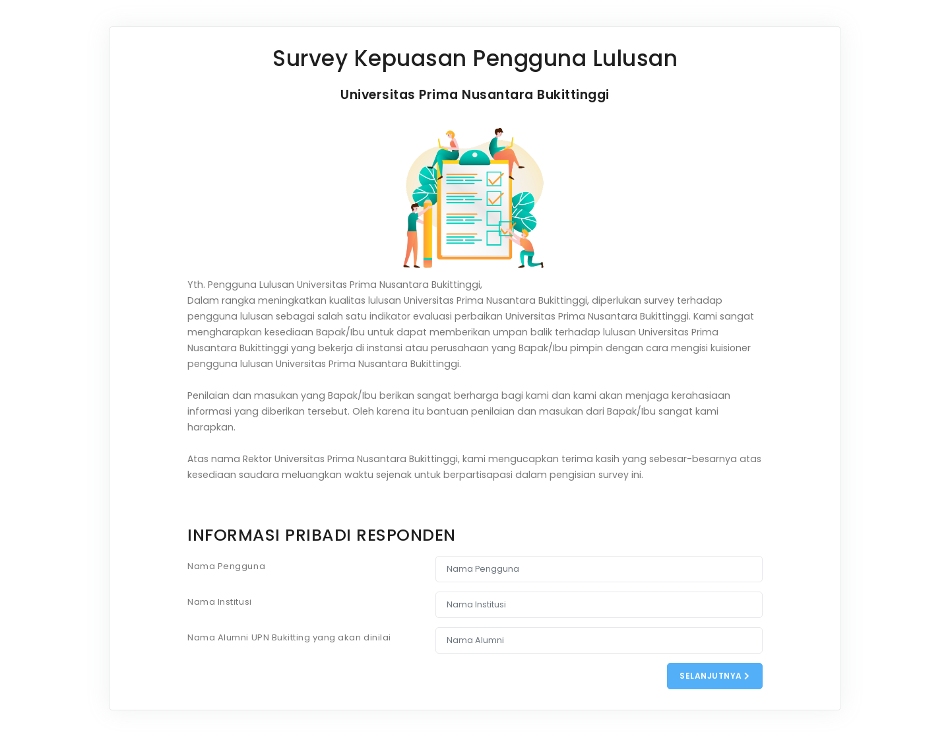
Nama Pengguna (226, 566)
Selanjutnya (715, 675)
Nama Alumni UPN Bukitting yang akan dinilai (289, 637)
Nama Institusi (219, 602)
